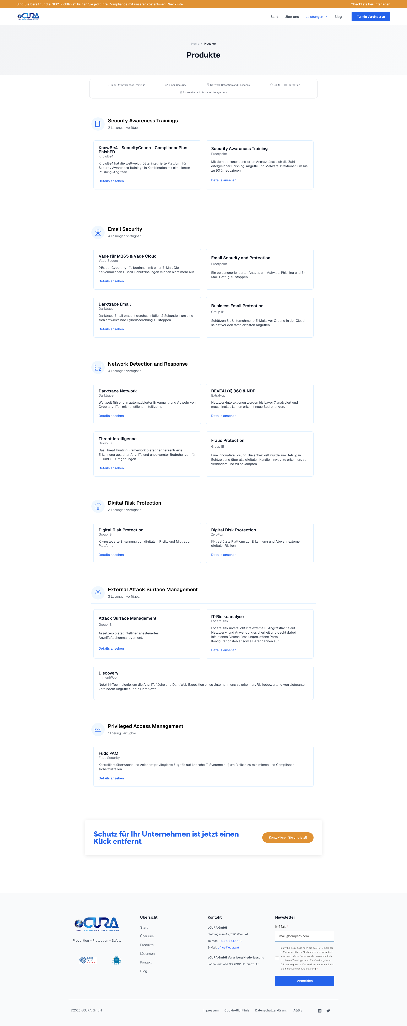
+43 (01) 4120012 (230, 941)
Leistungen (316, 17)
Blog (338, 17)
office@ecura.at (228, 947)
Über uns (291, 17)
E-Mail (281, 926)
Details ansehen (111, 181)
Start (274, 17)
